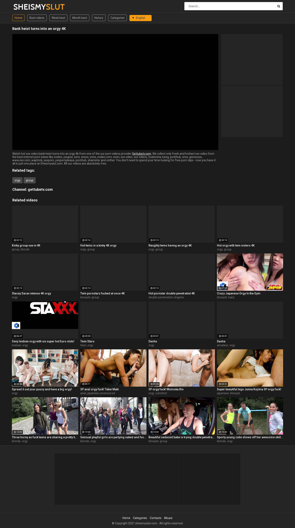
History (98, 17)
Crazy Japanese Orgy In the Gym (238, 293)
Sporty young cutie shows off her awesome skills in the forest (250, 437)
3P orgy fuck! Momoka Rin (166, 389)
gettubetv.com (40, 189)
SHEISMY (24, 7)
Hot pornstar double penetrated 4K (172, 293)
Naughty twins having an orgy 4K (170, 245)
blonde (25, 249)
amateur (222, 345)
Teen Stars (87, 341)
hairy (231, 297)
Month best (79, 17)
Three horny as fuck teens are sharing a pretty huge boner (45, 437)
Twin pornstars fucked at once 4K (102, 293)
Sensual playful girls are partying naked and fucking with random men (113, 437)
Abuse (168, 518)
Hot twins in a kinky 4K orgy (98, 245)
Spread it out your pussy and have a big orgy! (42, 389)
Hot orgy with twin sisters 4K (236, 245)
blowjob (85, 297)
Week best (58, 17)
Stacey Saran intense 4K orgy (31, 293)
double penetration (161, 297)
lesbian (16, 345)
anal (83, 393)
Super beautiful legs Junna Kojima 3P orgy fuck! (249, 389)
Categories (117, 17)
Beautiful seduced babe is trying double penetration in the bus (182, 437)
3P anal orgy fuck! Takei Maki (99, 389)
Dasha (153, 341)
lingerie (179, 297)
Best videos (37, 17)
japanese (223, 393)
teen (83, 345)
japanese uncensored (101, 393)
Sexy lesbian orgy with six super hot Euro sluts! (43, 341)
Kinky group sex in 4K (26, 245)
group (29, 180)
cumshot (161, 393)
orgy (17, 180)
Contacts (155, 518)
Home (18, 17)
